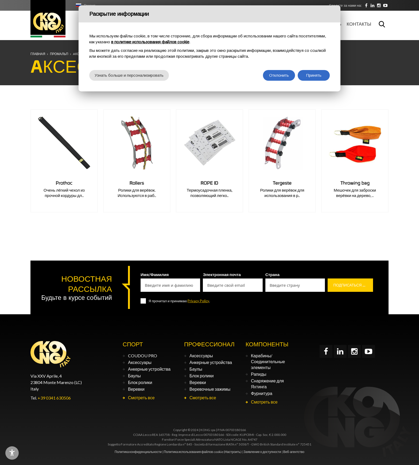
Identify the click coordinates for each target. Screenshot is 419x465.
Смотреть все (141, 397)
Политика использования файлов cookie (193, 452)
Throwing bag (355, 183)
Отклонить (279, 75)
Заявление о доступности (262, 452)
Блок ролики (140, 382)
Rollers (137, 183)
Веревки (136, 389)
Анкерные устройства (149, 368)
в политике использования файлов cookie (150, 42)
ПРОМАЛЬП (59, 54)
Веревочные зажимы (209, 389)
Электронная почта (222, 274)
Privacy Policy (198, 301)
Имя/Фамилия (155, 274)
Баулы (134, 375)
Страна (272, 274)
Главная (37, 54)
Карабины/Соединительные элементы (268, 361)
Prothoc (64, 183)
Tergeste (282, 183)
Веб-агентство (293, 452)
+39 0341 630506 (54, 397)
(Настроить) (233, 452)
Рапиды (258, 374)
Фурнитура (261, 393)
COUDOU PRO (142, 355)
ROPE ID (209, 183)
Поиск (382, 24)
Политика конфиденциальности (138, 452)
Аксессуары (140, 362)
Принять (313, 75)
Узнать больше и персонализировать (129, 75)
